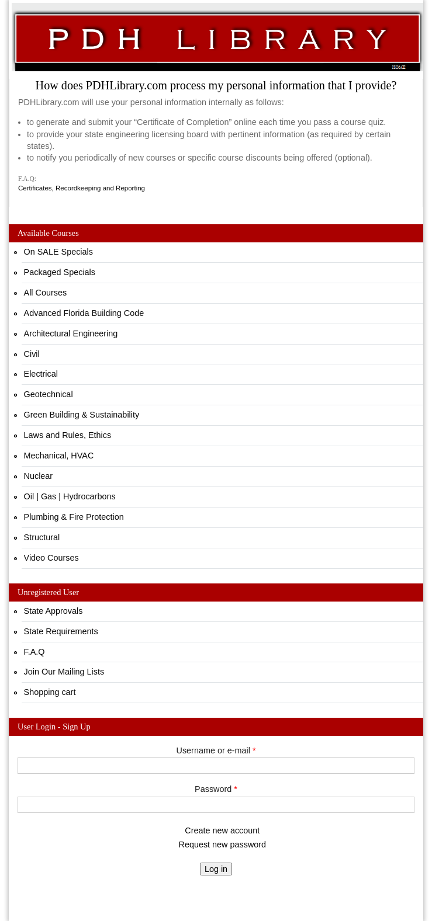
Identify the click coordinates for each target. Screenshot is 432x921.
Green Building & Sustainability (82, 414)
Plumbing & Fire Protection (74, 517)
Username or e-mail (216, 750)
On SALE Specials (58, 251)
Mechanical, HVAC (59, 455)
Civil (32, 354)
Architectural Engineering (71, 333)
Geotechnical (48, 394)
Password (216, 789)
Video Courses (51, 557)
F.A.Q (34, 651)
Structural (42, 537)
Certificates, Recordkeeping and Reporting (81, 188)
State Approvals (53, 611)
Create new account (222, 830)
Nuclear (38, 476)
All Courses (45, 292)
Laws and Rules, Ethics (68, 435)
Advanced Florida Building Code (84, 313)
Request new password (223, 844)
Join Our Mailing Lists (64, 671)
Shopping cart (50, 692)
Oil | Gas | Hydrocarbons (70, 496)
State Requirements (61, 631)
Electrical (41, 373)
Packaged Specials (59, 272)
